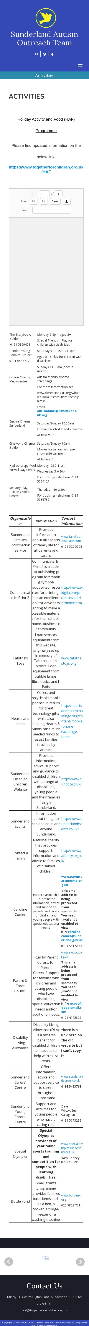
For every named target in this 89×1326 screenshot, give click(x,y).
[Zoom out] (44, 201)
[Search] (51, 210)
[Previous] (8, 1261)
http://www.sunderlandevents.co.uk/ (71, 823)
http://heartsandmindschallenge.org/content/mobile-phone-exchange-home (72, 721)
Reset (55, 201)
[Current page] (44, 193)
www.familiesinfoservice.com (71, 538)
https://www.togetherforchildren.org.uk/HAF (46, 169)
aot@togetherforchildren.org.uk (44, 1310)
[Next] (59, 193)
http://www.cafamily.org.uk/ (71, 855)
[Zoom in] (34, 201)
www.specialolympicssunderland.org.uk (72, 1148)
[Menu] (80, 66)
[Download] (67, 201)
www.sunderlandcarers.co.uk (72, 1078)
